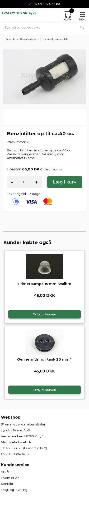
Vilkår (5, 472)
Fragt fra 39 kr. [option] (44, 4)
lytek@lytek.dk (20, 442)
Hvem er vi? (10, 478)
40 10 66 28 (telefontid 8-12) (26, 448)
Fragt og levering (14, 490)
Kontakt (7, 484)
